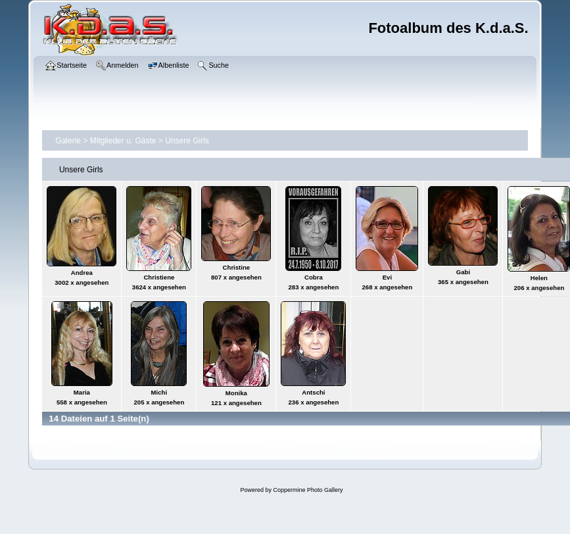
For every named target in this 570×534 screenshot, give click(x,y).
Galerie (68, 140)
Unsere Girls (187, 140)
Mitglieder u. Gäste (123, 140)
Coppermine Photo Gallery (308, 490)
